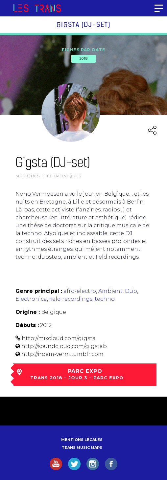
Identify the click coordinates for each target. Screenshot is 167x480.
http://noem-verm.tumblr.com (62, 354)
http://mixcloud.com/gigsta (59, 338)
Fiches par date (84, 49)
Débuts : (27, 325)
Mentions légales (82, 439)
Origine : (27, 312)
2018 (83, 58)
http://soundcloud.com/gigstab (64, 346)
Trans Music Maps (82, 447)
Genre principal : (38, 291)
